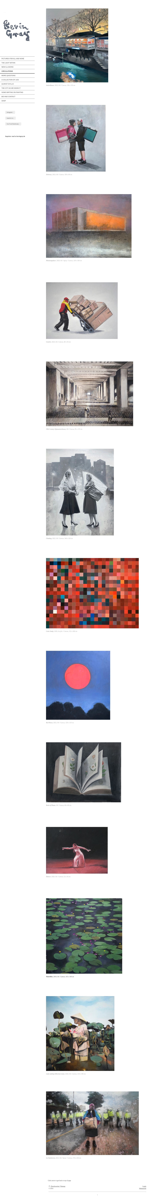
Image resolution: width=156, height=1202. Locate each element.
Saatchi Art (10, 118)
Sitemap (62, 1186)
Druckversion (54, 1186)
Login (144, 1186)
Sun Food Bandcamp (13, 124)
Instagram (9, 112)
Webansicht (142, 1188)
